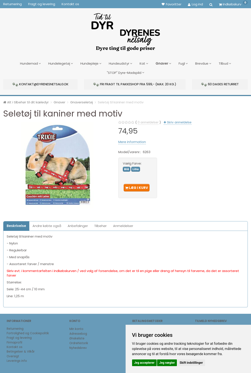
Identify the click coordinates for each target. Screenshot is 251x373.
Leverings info (17, 359)
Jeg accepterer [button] (144, 362)
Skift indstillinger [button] (191, 362)
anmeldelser (148, 121)
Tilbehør (100, 224)
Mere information (132, 140)
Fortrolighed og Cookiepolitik (28, 331)
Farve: (132, 161)
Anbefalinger (78, 224)
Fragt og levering (41, 4)
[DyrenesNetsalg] (125, 30)
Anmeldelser (123, 224)
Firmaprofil (14, 341)
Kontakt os (70, 4)
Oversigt (13, 355)
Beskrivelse (16, 224)
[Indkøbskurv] (233, 4)
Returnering (12, 4)
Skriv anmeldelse (179, 121)
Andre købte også (47, 224)
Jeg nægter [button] (167, 362)
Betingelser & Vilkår (21, 350)
